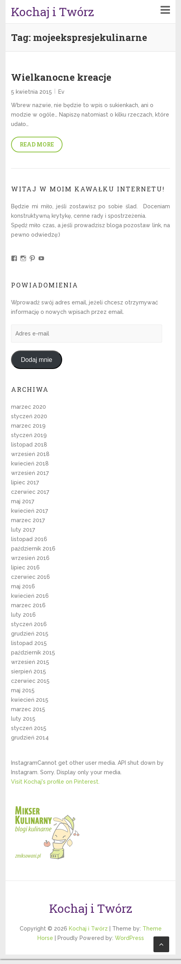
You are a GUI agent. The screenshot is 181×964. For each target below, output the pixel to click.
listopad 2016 (29, 539)
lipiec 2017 (25, 482)
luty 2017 (23, 529)
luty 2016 (23, 615)
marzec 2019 (28, 426)
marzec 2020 (28, 407)
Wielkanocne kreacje (61, 77)
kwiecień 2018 (30, 463)
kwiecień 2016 (30, 596)
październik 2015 (33, 652)
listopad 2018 (29, 444)
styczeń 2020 (29, 416)
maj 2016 (23, 586)
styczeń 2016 (29, 624)
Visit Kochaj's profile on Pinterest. (55, 782)
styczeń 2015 (28, 728)
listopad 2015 (29, 643)
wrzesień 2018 (30, 454)
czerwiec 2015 (30, 681)
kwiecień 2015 (29, 700)
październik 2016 (33, 548)
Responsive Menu (165, 10)
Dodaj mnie (36, 359)
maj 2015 (23, 690)
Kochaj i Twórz (52, 11)
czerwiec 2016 (30, 577)
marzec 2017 (28, 520)
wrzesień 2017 (30, 473)
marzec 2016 (28, 605)
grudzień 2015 (29, 633)
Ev (61, 92)
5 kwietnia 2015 (31, 92)
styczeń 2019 (29, 435)
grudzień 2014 (30, 737)
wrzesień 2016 (30, 558)
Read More (37, 144)
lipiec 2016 (25, 567)
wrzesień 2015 (30, 662)
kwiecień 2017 (29, 511)
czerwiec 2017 (30, 492)
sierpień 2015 (28, 671)
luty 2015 (23, 719)
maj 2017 (22, 501)
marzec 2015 (28, 709)
